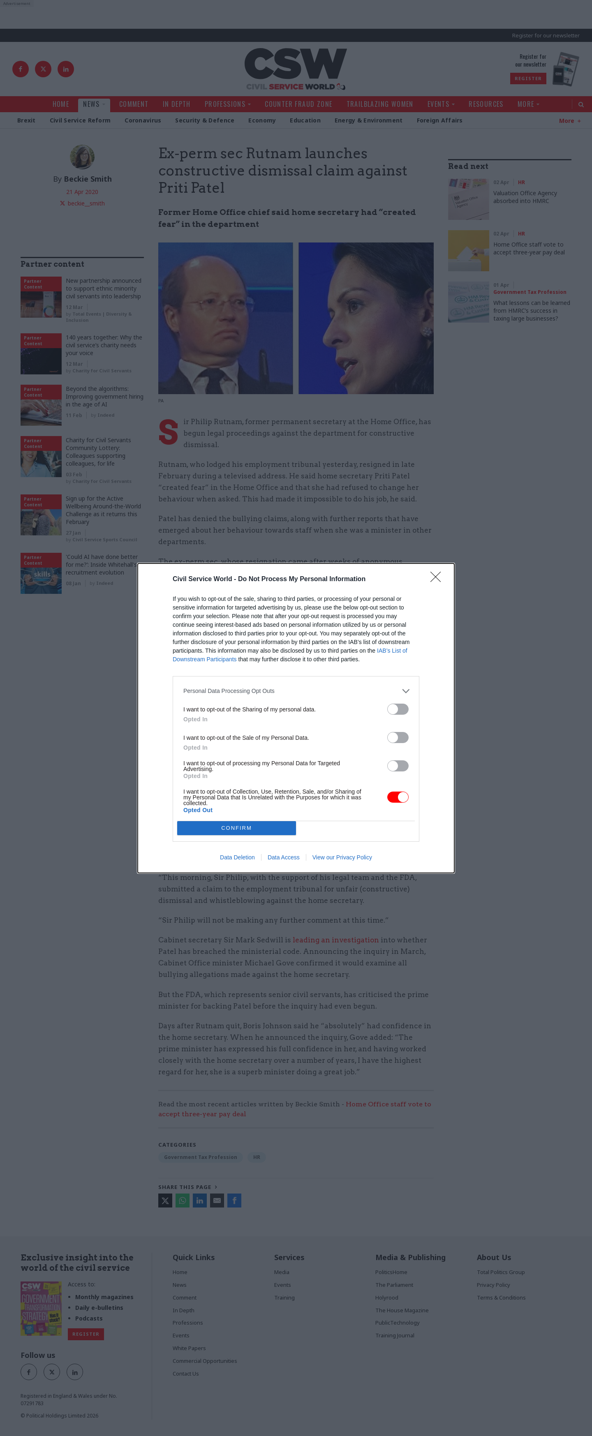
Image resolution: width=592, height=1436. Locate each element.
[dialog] (296, 718)
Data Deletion (237, 857)
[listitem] (296, 691)
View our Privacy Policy (342, 857)
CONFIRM (236, 828)
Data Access (284, 857)
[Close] (438, 579)
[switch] (398, 709)
